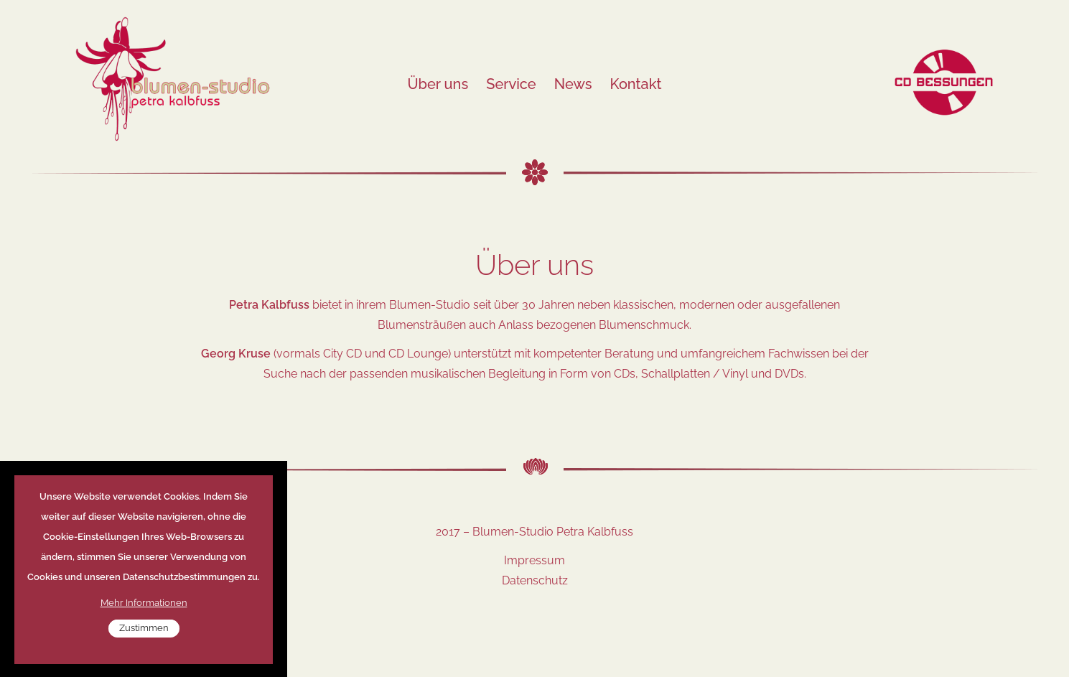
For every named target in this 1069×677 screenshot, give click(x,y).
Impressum (534, 560)
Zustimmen (144, 637)
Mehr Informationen (144, 612)
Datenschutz (535, 580)
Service (511, 84)
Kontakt (636, 84)
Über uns (437, 84)
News (573, 84)
